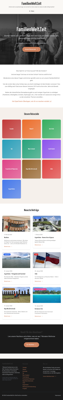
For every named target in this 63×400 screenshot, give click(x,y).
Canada (25, 367)
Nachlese (6, 237)
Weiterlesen (8, 246)
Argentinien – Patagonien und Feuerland (14, 274)
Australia (25, 371)
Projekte (25, 388)
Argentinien (26, 384)
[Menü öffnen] (31, 11)
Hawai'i (24, 369)
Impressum (58, 395)
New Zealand (26, 375)
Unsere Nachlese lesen (49, 376)
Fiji (23, 373)
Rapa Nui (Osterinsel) (9, 309)
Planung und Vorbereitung (29, 386)
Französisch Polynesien (28, 379)
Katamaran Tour (39, 310)
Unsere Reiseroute (31, 50)
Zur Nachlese (31, 345)
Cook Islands (26, 377)
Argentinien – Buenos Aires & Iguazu (44, 237)
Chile (36, 274)
